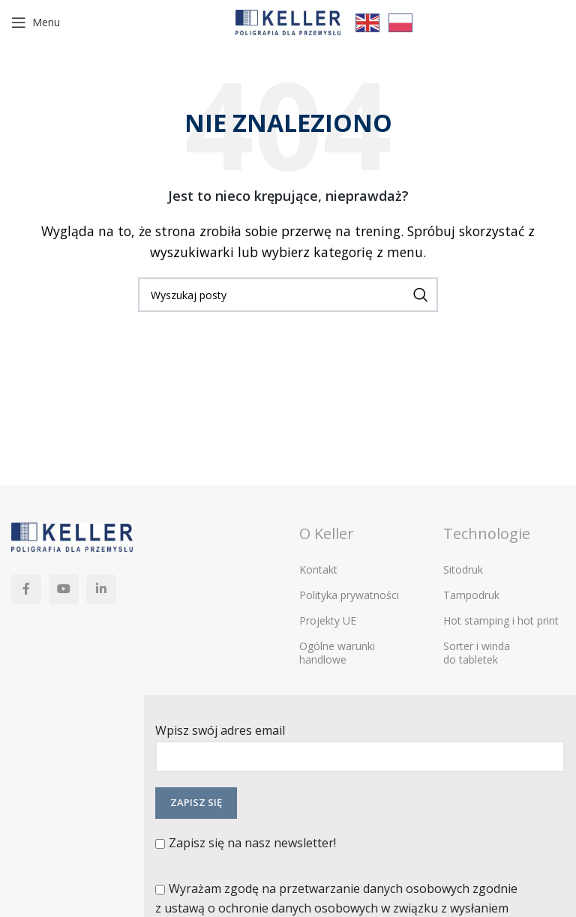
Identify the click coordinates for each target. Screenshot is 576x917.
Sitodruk (463, 569)
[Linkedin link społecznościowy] (101, 589)
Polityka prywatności (349, 595)
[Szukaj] (288, 294)
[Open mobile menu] (36, 22)
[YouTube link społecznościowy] (64, 589)
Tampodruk (471, 595)
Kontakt (318, 569)
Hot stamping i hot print (501, 620)
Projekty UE (327, 620)
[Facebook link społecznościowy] (26, 589)
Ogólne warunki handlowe (337, 653)
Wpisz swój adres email (360, 742)
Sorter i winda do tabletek (476, 653)
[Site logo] (288, 21)
